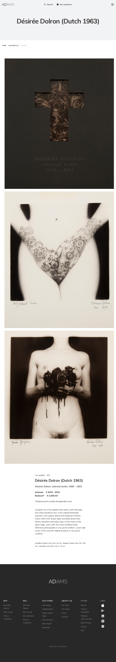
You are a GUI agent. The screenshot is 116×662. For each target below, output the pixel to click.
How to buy (8, 612)
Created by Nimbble (58, 646)
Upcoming (46, 605)
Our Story (65, 605)
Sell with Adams (26, 606)
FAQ (82, 630)
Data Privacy (86, 623)
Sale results (47, 623)
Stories (84, 626)
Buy (5, 601)
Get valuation (28, 616)
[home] (8, 4)
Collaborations (48, 609)
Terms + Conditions (7, 617)
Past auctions (47, 620)
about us (67, 601)
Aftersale (46, 627)
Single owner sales (47, 614)
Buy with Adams (7, 606)
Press (64, 613)
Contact (65, 617)
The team (66, 609)
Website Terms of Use (86, 617)
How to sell (27, 612)
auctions (47, 601)
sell (25, 601)
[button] (100, 4)
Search (83, 605)
